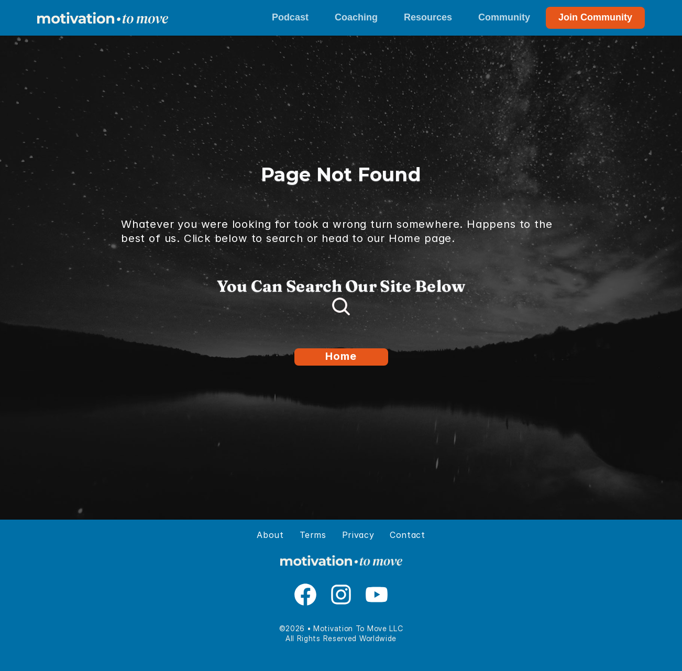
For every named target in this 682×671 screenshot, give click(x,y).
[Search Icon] (341, 306)
